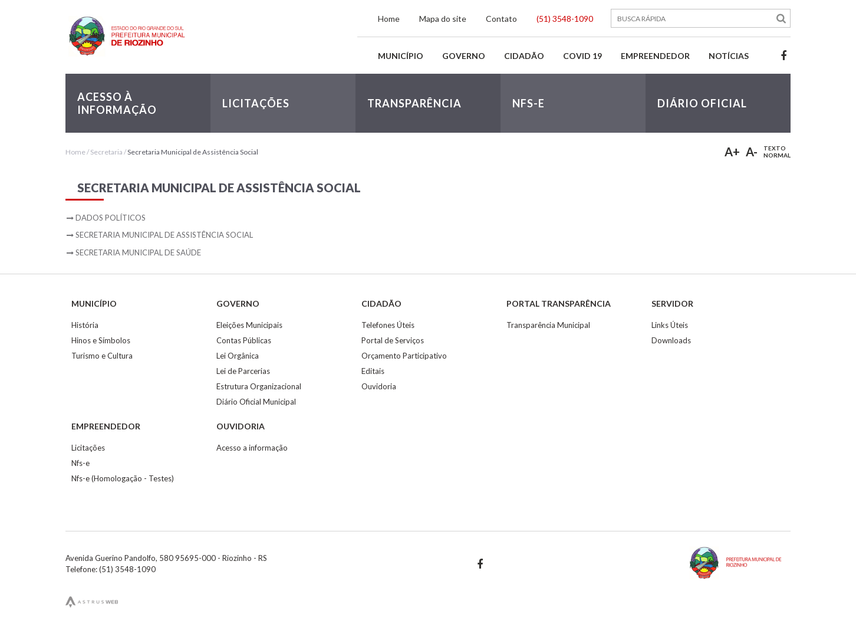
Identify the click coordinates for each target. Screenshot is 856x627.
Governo (463, 56)
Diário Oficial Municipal (256, 401)
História (84, 325)
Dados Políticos (110, 217)
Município (400, 56)
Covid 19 (582, 56)
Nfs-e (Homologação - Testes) (122, 478)
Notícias (729, 56)
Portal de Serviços (392, 340)
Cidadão (524, 56)
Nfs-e (80, 463)
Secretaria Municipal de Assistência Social (192, 151)
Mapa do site (442, 19)
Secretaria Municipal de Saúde (138, 252)
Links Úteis (669, 325)
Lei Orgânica (237, 355)
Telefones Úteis (387, 325)
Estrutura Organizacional (258, 386)
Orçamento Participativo (404, 355)
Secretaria (106, 151)
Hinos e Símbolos (100, 340)
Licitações (88, 447)
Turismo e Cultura (102, 355)
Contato (501, 19)
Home (389, 19)
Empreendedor (655, 56)
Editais (372, 371)
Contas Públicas (243, 340)
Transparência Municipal (548, 325)
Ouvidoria (378, 386)
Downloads (671, 340)
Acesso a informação (252, 447)
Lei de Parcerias (243, 371)
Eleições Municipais (249, 325)
